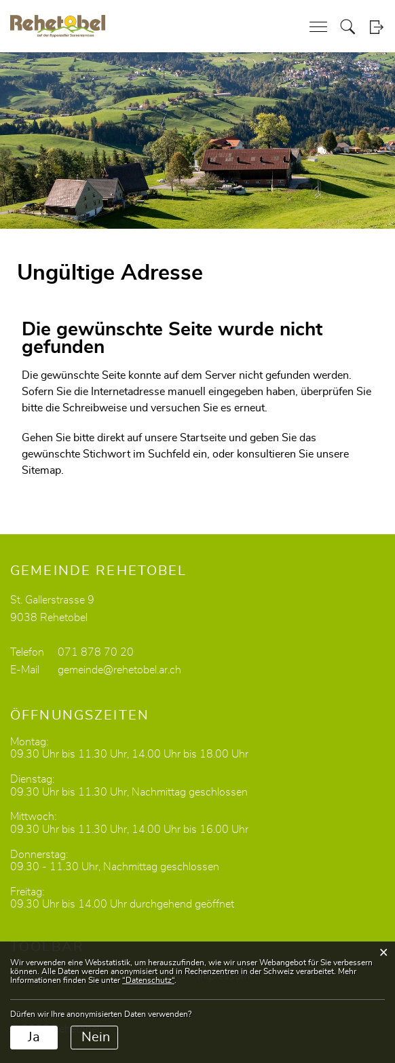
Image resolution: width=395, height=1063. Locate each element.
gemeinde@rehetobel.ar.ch (119, 670)
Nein (95, 1037)
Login (376, 26)
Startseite (203, 437)
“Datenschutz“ (148, 980)
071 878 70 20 (96, 652)
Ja (34, 1037)
